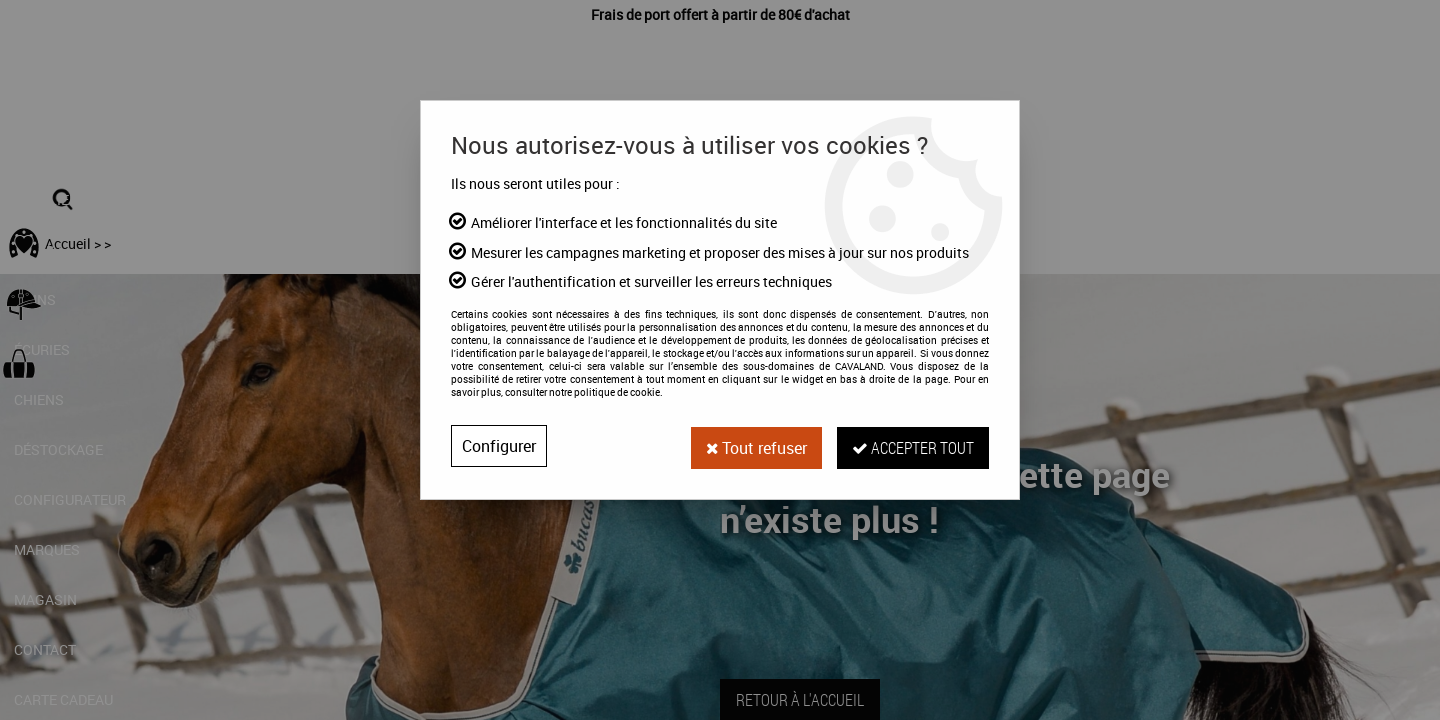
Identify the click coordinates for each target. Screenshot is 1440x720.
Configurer (499, 446)
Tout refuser (753, 446)
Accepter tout (912, 445)
